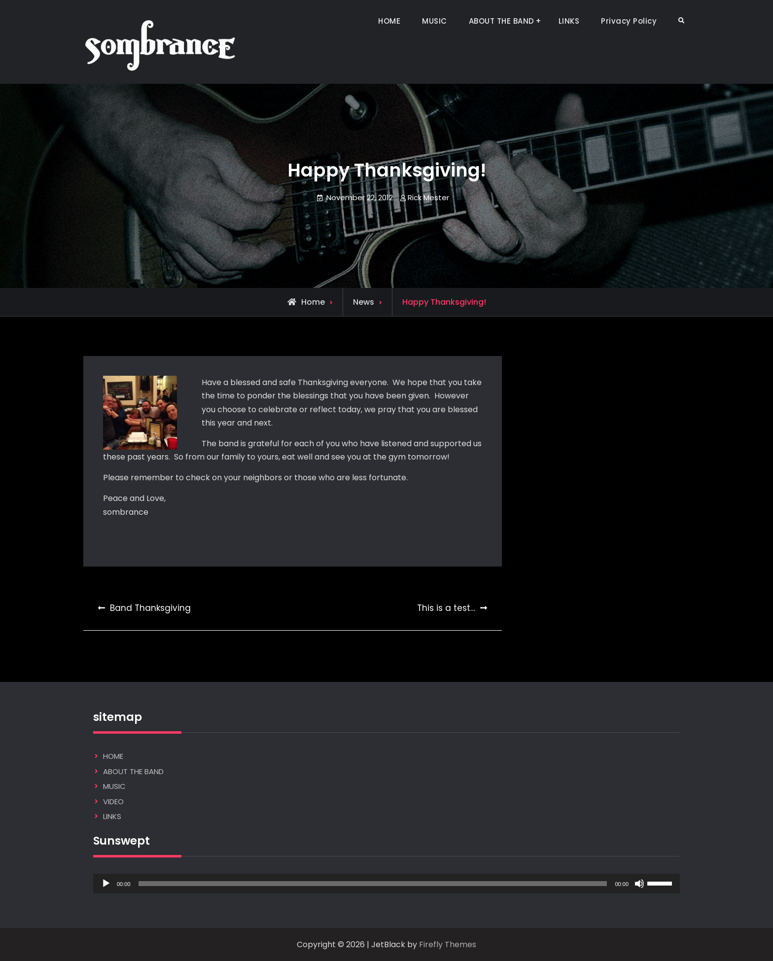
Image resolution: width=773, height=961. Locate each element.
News (363, 302)
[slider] (373, 883)
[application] (386, 883)
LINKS (569, 21)
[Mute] (639, 884)
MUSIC (434, 21)
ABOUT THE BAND (501, 21)
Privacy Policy (629, 21)
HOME (389, 21)
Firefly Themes (447, 944)
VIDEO (113, 801)
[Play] (106, 884)
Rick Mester (428, 197)
